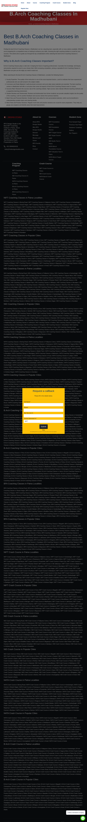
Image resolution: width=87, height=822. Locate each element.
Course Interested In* (30, 418)
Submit (43, 427)
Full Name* (27, 402)
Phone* (26, 407)
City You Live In (28, 413)
